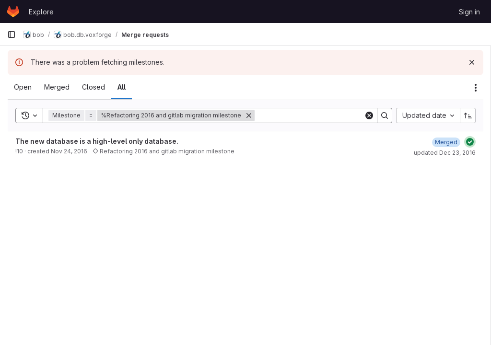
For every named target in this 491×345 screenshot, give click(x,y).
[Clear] (369, 115)
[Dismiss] (472, 62)
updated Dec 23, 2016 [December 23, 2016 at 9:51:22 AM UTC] (445, 152)
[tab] (23, 87)
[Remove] (249, 115)
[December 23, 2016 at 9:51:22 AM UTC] (446, 142)
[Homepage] (13, 11)
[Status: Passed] (470, 142)
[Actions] (475, 87)
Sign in (469, 12)
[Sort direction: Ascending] (468, 115)
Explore (41, 12)
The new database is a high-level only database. (96, 141)
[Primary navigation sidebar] (11, 34)
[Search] (314, 115)
